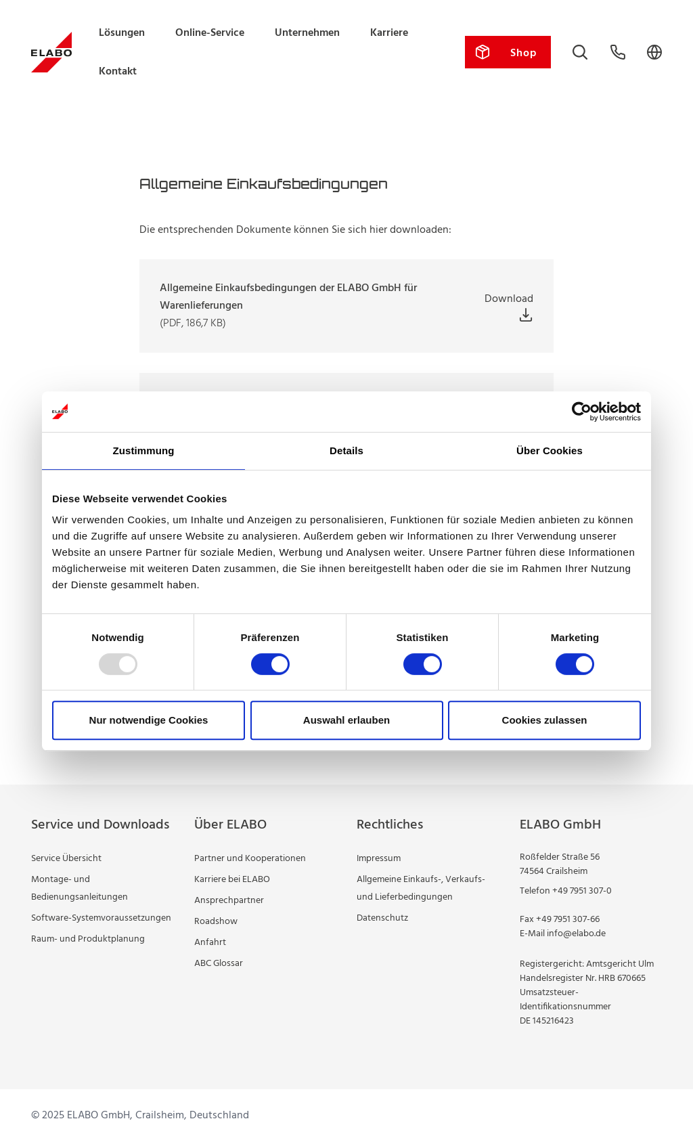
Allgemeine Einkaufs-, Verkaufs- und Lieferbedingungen (421, 888)
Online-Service (209, 33)
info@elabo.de (576, 934)
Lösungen (122, 33)
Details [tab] (346, 450)
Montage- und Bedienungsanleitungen (79, 888)
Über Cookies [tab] (549, 450)
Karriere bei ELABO (232, 879)
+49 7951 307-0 (582, 891)
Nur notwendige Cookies (148, 720)
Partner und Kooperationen (250, 858)
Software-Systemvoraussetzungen (101, 918)
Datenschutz (382, 918)
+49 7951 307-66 (568, 920)
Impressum (379, 858)
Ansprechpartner (229, 900)
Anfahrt (210, 942)
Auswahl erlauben (346, 720)
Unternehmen (307, 33)
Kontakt (118, 72)
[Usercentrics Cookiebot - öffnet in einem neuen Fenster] (581, 411)
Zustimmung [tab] (144, 450)
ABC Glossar (218, 963)
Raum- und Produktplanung (88, 939)
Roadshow (216, 921)
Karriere (389, 33)
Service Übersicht (66, 858)
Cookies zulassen (544, 720)
